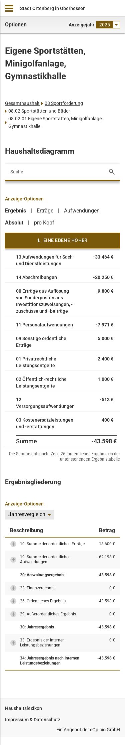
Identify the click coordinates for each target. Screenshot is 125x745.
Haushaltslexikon (23, 708)
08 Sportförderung (64, 103)
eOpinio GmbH (105, 729)
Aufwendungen (82, 210)
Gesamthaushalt (22, 103)
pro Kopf (44, 222)
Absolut (14, 222)
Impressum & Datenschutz (32, 719)
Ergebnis (15, 210)
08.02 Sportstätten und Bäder (39, 111)
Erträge (45, 210)
